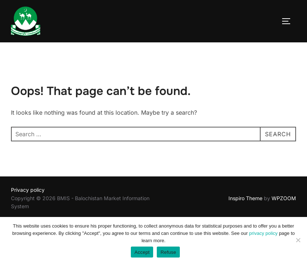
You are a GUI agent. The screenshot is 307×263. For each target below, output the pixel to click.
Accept (141, 252)
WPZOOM (284, 198)
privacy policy (263, 233)
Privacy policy (28, 190)
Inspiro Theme (245, 198)
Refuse (168, 252)
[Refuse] (298, 240)
